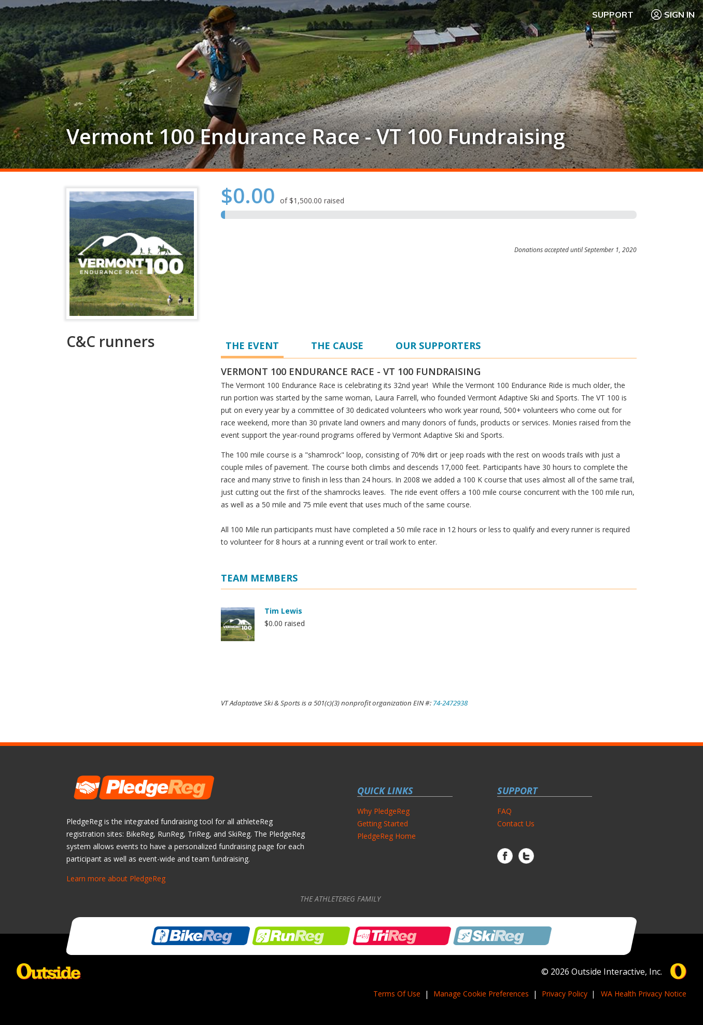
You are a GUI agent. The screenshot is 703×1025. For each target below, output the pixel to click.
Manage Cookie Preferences (481, 994)
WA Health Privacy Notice (643, 994)
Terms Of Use (396, 994)
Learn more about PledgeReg (115, 878)
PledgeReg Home (386, 836)
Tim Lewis (283, 611)
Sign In (672, 14)
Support (613, 14)
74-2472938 (450, 703)
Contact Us (516, 823)
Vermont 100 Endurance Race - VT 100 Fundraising (315, 136)
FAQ (504, 811)
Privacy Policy (564, 994)
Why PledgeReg (383, 811)
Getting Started (382, 823)
